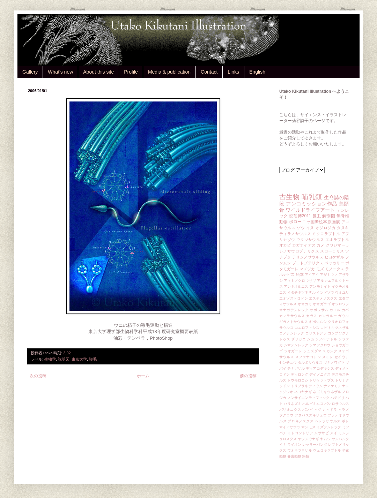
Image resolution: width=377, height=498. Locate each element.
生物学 (50, 359)
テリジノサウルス (308, 257)
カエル (335, 310)
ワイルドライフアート (310, 210)
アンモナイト (320, 286)
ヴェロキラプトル (327, 450)
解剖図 (328, 215)
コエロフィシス (307, 328)
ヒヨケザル (334, 257)
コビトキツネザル (334, 328)
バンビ (307, 410)
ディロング (299, 374)
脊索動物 (294, 456)
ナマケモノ (332, 386)
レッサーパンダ (314, 444)
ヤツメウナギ (308, 439)
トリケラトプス (321, 380)
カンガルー (327, 316)
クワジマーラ (337, 245)
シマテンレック (296, 345)
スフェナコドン (308, 357)
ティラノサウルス (295, 234)
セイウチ (341, 357)
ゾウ (301, 228)
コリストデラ (316, 333)
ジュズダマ (312, 351)
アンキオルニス (296, 286)
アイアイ (312, 275)
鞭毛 (93, 359)
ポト (345, 421)
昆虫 (316, 215)
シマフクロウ (320, 345)
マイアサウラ (290, 427)
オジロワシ (340, 304)
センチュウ (288, 362)
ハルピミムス (313, 404)
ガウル (343, 316)
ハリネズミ (292, 404)
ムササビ (321, 433)
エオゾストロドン (293, 298)
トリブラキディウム (307, 386)
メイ (333, 433)
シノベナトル (326, 339)
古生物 (289, 197)
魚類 (305, 456)
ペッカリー (334, 263)
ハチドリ (338, 398)
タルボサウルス (310, 362)
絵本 (300, 274)
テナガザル (296, 368)
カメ (320, 245)
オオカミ (305, 304)
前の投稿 (248, 376)
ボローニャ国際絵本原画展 (314, 221)
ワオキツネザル (299, 450)
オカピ (285, 245)
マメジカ (307, 269)
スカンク (330, 351)
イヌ (310, 228)
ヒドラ (331, 410)
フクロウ (286, 415)
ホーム (143, 376)
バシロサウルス (336, 404)
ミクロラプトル (326, 234)
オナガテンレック (294, 310)
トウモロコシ (298, 380)
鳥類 (344, 203)
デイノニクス (320, 374)
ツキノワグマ (334, 362)
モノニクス (334, 269)
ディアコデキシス (320, 368)
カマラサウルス (292, 316)
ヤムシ (325, 439)
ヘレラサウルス (328, 421)
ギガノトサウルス (293, 322)
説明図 (63, 359)
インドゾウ (325, 292)
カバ (345, 310)
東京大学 (79, 359)
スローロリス (332, 251)
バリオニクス (290, 410)
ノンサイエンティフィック (308, 398)
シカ (310, 339)
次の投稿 (38, 376)
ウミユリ (342, 292)
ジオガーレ (293, 351)
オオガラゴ (321, 304)
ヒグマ (319, 410)
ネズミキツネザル (327, 392)
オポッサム (319, 310)
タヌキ (343, 228)
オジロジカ (326, 228)
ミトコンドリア (300, 433)
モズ (320, 269)
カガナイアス (304, 245)
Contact (209, 72)
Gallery (30, 72)
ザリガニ (298, 339)
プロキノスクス (300, 421)
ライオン (294, 444)
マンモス (308, 427)
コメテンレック (291, 333)
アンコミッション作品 (311, 203)
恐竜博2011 (300, 215)
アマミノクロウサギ (300, 280)
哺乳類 (312, 197)
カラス (311, 316)
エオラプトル (337, 239)
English (257, 72)
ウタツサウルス (310, 239)
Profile (131, 72)
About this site (98, 72)
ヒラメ (343, 410)
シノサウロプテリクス (299, 251)
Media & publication (169, 72)
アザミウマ (329, 275)
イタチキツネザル (301, 292)
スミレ (327, 357)
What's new (60, 72)
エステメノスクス (323, 298)
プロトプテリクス (308, 263)
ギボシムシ (318, 322)
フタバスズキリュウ (311, 415)
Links (233, 72)
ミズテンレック (329, 427)
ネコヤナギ (303, 392)
